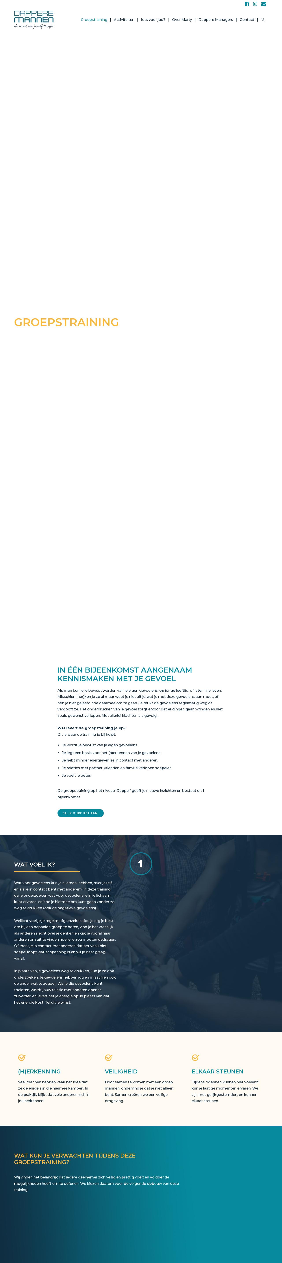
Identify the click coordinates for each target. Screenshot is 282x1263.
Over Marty (182, 20)
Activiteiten (124, 20)
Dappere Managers (216, 20)
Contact (247, 20)
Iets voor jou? (153, 20)
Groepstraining (94, 20)
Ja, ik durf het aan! (80, 813)
